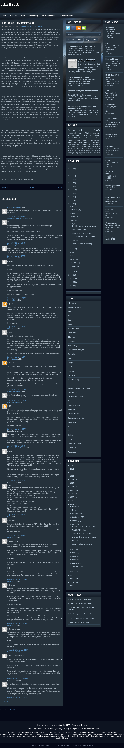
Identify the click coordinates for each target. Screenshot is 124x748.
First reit (75, 240)
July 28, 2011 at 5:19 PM (16, 216)
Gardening (71, 152)
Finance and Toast (112, 197)
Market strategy (92, 133)
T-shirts (74, 154)
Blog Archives (91, 40)
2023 (70, 165)
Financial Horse (111, 59)
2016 (70, 186)
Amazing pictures (94, 144)
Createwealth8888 (14, 207)
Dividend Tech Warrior (16, 448)
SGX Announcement (48, 15)
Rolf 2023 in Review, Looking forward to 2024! (112, 150)
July (71, 224)
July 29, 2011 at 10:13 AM (16, 357)
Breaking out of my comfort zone (17, 22)
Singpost (82, 150)
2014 (70, 193)
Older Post (59, 187)
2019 (70, 176)
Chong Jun (12, 300)
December (74, 206)
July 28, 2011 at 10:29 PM (16, 298)
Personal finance (76, 133)
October (73, 213)
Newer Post (4, 187)
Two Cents (109, 27)
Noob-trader (12, 359)
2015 (70, 190)
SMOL (107, 160)
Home (32, 187)
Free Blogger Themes (70, 745)
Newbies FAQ (73, 150)
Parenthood (72, 140)
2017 (70, 183)
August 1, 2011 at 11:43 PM (17, 650)
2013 (70, 197)
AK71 (9, 517)
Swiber (70, 154)
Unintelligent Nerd (112, 186)
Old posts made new (85, 148)
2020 (70, 172)
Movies (74, 146)
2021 (70, 169)
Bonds (90, 140)
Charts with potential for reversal (84, 237)
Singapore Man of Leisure (17, 218)
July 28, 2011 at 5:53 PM (16, 243)
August (72, 220)
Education (82, 138)
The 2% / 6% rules (79, 230)
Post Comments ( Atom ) (19, 710)
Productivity (95, 142)
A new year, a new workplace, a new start (111, 109)
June (72, 249)
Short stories (82, 140)
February (73, 263)
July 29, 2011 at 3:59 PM (16, 446)
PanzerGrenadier (14, 402)
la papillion (12, 258)
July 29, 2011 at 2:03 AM (16, 327)
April (72, 256)
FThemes (40, 745)
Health (97, 150)
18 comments (38, 26)
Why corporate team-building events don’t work (112, 227)
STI (69, 146)
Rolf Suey (109, 146)
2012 (70, 200)
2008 (70, 278)
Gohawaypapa (111, 223)
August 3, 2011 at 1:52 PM (17, 697)
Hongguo (87, 142)
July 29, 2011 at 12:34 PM (16, 429)
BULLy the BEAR (10, 4)
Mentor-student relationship (82, 244)
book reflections (73, 328)
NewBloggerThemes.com (86, 745)
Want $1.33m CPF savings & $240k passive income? (111, 95)
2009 (70, 275)
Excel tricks (90, 150)
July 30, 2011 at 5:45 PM (16, 515)
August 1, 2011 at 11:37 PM (17, 579)
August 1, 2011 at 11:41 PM (17, 623)
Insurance (84, 144)
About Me (13, 15)
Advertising (96, 152)
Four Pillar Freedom (109, 210)
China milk (72, 148)
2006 (70, 286)
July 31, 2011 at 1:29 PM (16, 535)
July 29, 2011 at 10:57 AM (16, 389)
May (71, 252)
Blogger (84, 725)
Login (4, 15)
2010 (70, 271)
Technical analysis (93, 138)
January (73, 266)
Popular (71, 40)
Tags (80, 40)
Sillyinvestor (110, 105)
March (72, 259)
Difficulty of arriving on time (82, 233)
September (74, 217)
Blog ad (97, 148)
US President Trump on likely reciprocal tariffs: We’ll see (112, 125)
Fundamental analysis (81, 135)
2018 (70, 179)
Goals (23, 15)
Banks (70, 142)
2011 (70, 204)
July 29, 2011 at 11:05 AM (16, 400)
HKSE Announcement (67, 15)
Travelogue (80, 154)
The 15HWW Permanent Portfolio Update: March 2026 (112, 81)
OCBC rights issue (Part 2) (78, 77)
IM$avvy (97, 140)
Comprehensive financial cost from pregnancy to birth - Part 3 (82, 107)
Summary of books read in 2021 (113, 238)
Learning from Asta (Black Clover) (81, 46)
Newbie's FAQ (33, 15)
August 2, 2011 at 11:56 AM (17, 678)
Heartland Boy (111, 134)
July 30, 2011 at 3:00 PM (16, 480)
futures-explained (14, 245)
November (74, 210)
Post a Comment (7, 702)
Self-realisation (25, 26)
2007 (70, 282)
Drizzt (107, 43)
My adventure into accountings (88, 146)
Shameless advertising (86, 152)
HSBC (77, 152)
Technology (78, 142)
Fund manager (74, 144)
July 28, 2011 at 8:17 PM (16, 256)
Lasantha (59, 745)
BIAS (97, 130)
